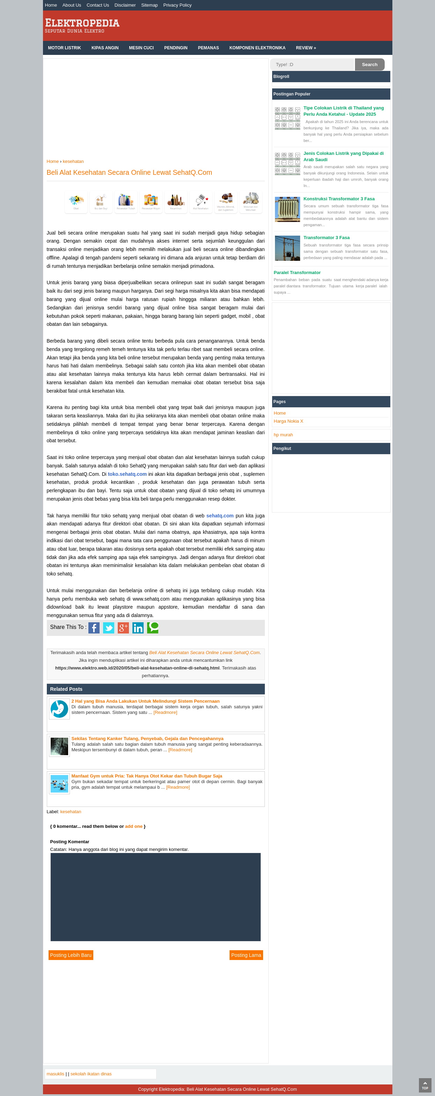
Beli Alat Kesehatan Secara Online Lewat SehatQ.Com (129, 172)
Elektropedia (82, 22)
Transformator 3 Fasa (327, 237)
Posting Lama (246, 955)
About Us (72, 5)
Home (51, 5)
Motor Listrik (64, 47)
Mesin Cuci (141, 47)
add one (134, 826)
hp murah (283, 434)
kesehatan (70, 811)
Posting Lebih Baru (71, 955)
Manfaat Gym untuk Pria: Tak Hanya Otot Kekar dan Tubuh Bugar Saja (147, 776)
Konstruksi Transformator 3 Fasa (339, 198)
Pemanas (208, 47)
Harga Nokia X (289, 421)
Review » (306, 47)
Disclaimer (125, 5)
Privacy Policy (177, 5)
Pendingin (176, 47)
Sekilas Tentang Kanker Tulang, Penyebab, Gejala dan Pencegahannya (148, 738)
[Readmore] (165, 712)
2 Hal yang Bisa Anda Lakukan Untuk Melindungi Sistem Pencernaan (146, 701)
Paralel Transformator (297, 272)
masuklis (56, 1073)
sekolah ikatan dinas (91, 1073)
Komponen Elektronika (258, 47)
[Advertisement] (156, 109)
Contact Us (98, 5)
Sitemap (149, 5)
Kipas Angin (105, 47)
